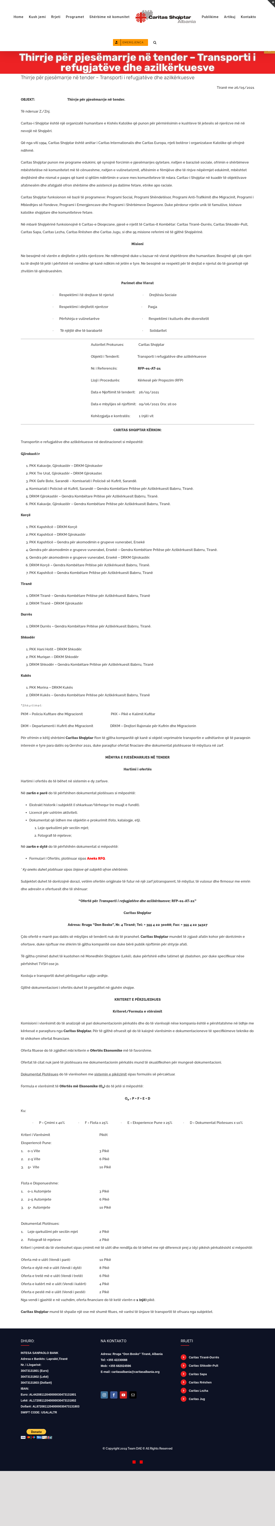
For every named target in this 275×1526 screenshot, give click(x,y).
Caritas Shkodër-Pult (203, 1365)
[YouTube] (123, 1395)
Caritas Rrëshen (200, 1382)
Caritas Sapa (198, 1374)
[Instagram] (104, 1395)
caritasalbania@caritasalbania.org (135, 1371)
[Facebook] (113, 1395)
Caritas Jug (197, 1399)
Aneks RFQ (96, 858)
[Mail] (133, 1395)
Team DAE (135, 1448)
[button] (155, 42)
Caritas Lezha (198, 1390)
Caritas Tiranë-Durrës (204, 1357)
